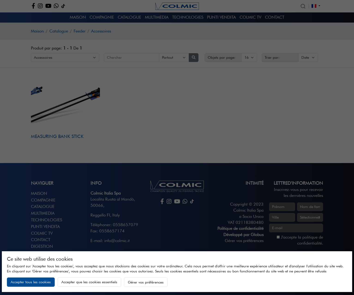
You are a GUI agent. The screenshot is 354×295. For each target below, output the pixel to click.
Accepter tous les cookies (31, 282)
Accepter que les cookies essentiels (89, 282)
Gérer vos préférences (146, 282)
